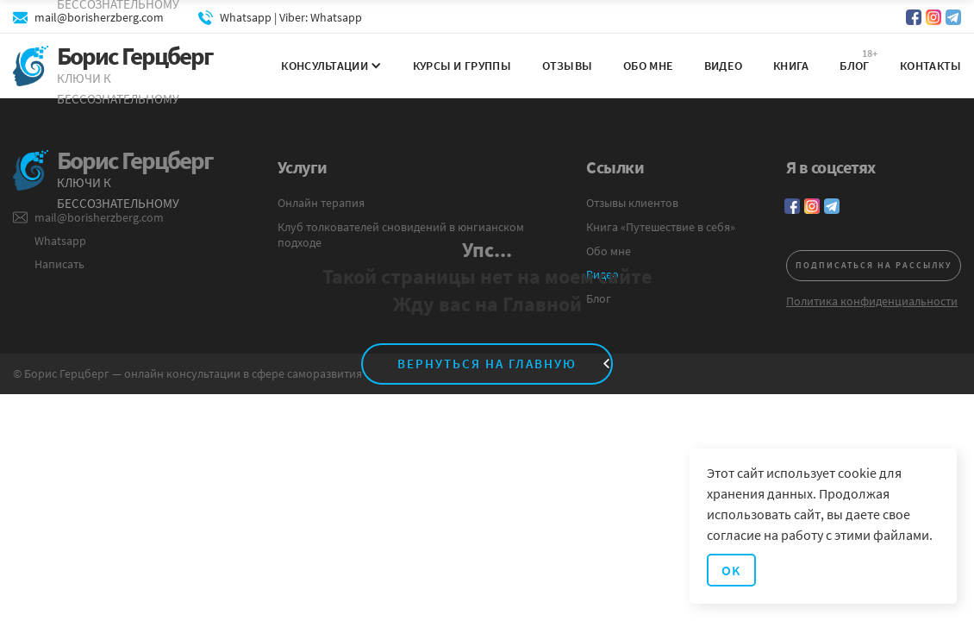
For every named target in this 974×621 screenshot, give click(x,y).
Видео (723, 65)
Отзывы (567, 65)
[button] (325, 65)
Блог (854, 65)
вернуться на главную (487, 363)
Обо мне (648, 65)
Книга (791, 65)
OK (731, 570)
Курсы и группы (462, 65)
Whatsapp (336, 17)
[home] (124, 67)
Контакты (930, 65)
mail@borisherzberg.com (99, 17)
